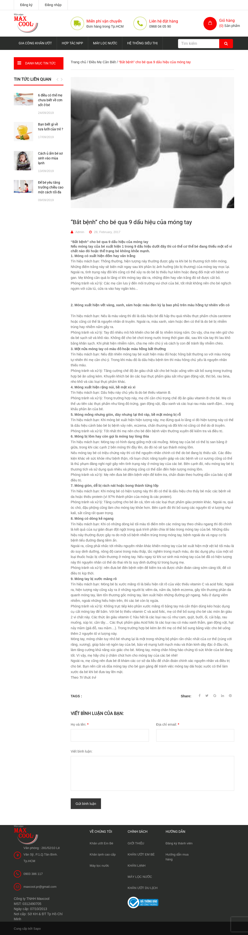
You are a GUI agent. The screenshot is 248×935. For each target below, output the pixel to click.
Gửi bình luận (86, 803)
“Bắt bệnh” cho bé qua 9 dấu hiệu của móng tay (131, 222)
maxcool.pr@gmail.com (39, 886)
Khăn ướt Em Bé (101, 843)
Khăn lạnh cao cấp (103, 854)
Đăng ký (26, 5)
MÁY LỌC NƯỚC (105, 43)
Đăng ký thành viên (179, 843)
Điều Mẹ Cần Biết (102, 62)
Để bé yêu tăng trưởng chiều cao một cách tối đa (50, 187)
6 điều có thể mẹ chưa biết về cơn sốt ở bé (50, 100)
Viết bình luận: (82, 751)
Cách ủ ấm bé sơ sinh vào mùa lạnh (50, 158)
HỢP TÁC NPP (72, 43)
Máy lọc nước (99, 865)
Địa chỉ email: (167, 724)
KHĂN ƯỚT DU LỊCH (142, 887)
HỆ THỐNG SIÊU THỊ (142, 43)
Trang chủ (78, 62)
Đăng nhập (53, 5)
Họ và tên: (79, 724)
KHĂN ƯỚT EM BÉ (141, 854)
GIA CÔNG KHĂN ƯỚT (35, 43)
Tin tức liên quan (32, 79)
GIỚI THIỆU (136, 843)
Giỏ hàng (227, 20)
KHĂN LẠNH (137, 865)
